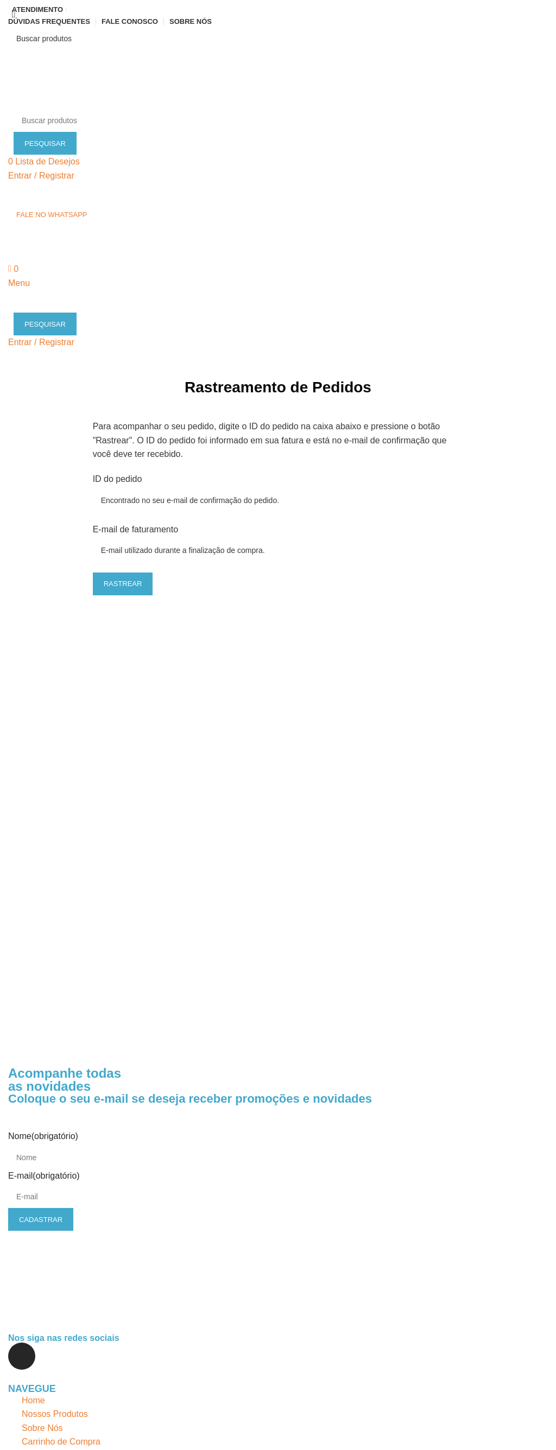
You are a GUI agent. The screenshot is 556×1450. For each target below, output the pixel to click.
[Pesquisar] (278, 38)
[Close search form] (13, 13)
